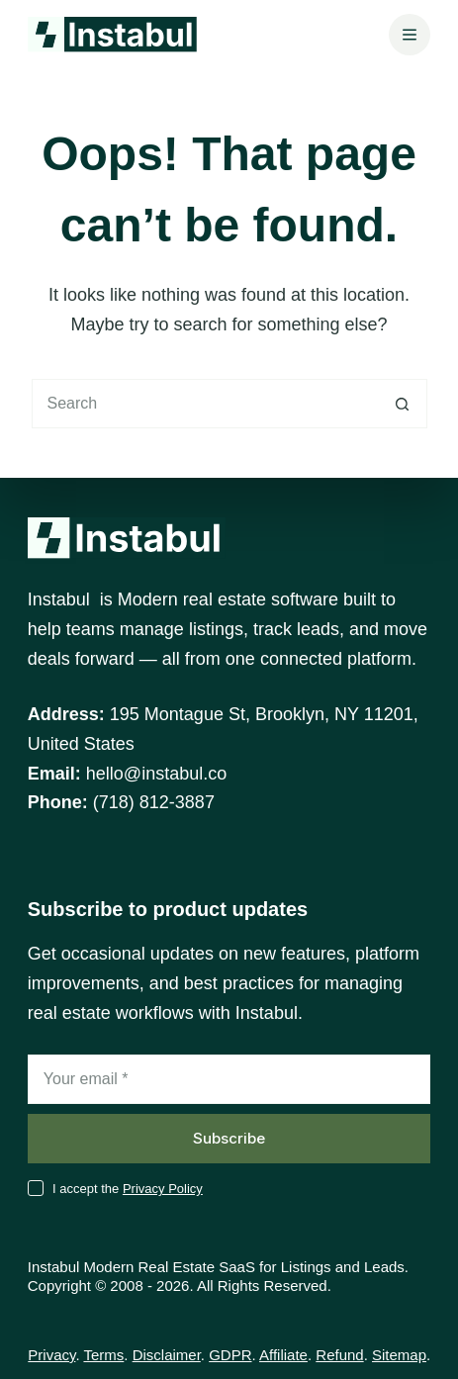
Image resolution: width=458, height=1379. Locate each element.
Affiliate (283, 1354)
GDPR (230, 1354)
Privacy (51, 1354)
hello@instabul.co (156, 773)
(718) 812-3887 (154, 802)
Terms (103, 1354)
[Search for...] (205, 403)
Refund (339, 1354)
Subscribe (229, 1138)
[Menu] (409, 34)
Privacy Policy (163, 1188)
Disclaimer (167, 1354)
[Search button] (402, 403)
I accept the (127, 1188)
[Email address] (229, 1079)
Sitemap (399, 1354)
